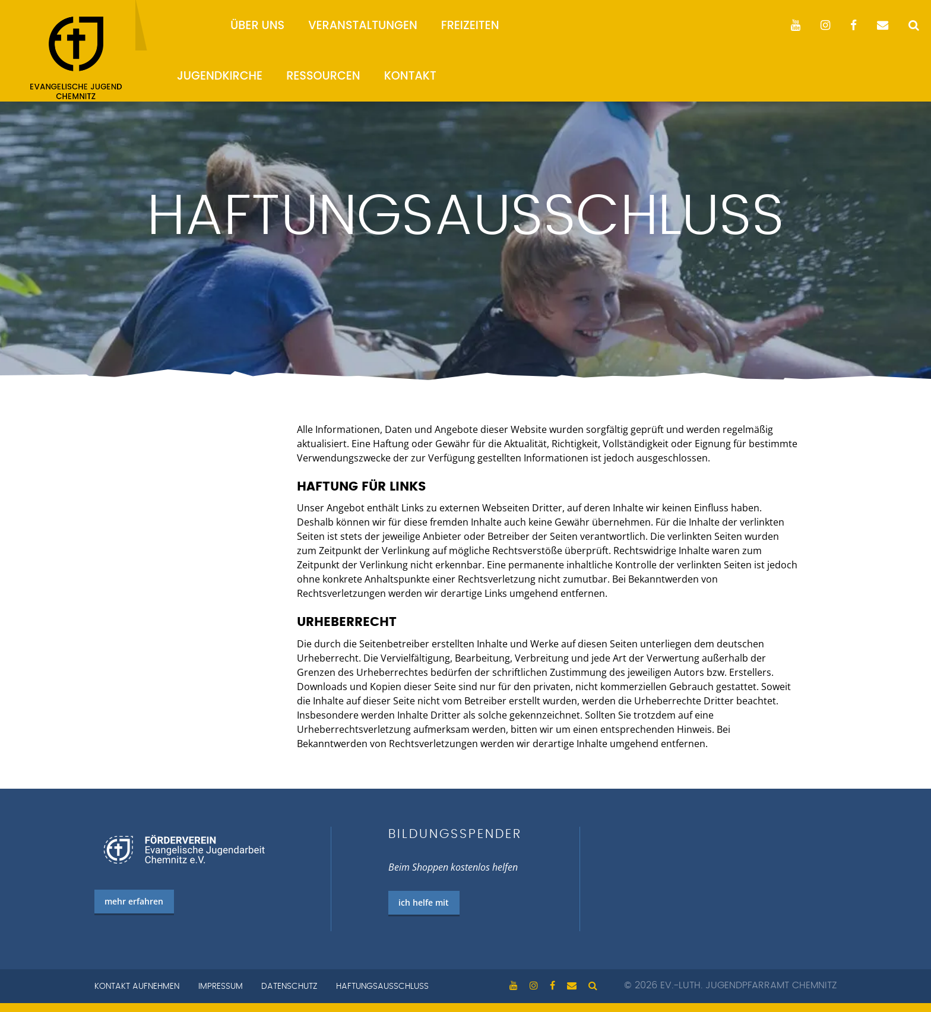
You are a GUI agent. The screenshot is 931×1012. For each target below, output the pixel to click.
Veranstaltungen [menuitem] (362, 25)
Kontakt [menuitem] (410, 76)
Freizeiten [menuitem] (470, 25)
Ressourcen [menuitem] (323, 76)
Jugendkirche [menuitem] (219, 76)
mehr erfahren (133, 901)
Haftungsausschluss (382, 986)
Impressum (220, 986)
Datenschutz (289, 986)
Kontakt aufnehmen (136, 986)
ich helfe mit (423, 902)
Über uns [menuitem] (257, 25)
